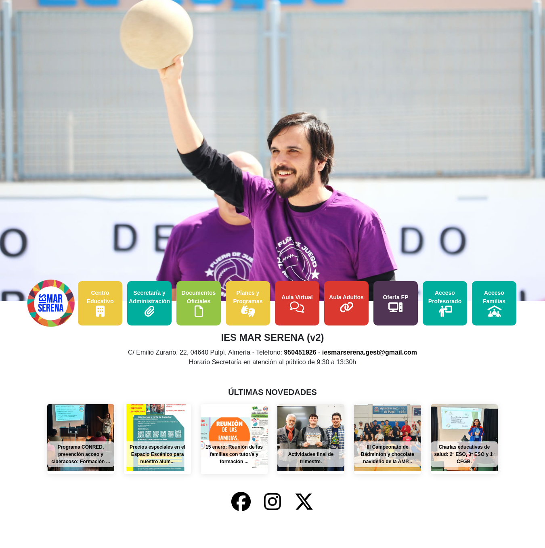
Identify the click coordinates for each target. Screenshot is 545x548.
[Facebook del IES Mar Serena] (243, 502)
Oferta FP (395, 303)
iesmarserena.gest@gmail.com (369, 352)
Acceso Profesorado (444, 303)
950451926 (300, 352)
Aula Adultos (346, 303)
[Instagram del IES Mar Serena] (275, 502)
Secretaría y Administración (149, 303)
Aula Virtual (297, 303)
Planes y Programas (247, 303)
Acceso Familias (494, 303)
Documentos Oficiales (199, 303)
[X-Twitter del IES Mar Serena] (304, 502)
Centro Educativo (100, 303)
